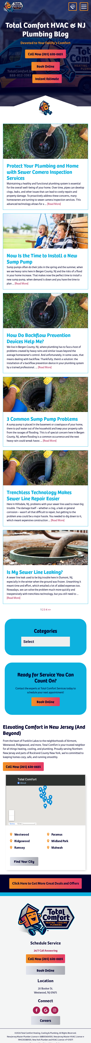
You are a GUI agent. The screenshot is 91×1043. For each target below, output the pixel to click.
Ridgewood (22, 841)
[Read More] (54, 204)
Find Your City (24, 861)
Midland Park (59, 841)
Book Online (45, 66)
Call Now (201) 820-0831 (45, 54)
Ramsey (19, 848)
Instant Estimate (47, 78)
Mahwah (57, 848)
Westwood (21, 834)
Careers (45, 1020)
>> (49, 609)
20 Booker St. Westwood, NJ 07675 (45, 990)
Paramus (56, 834)
